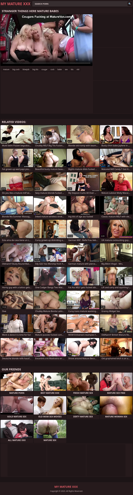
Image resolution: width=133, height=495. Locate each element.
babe (59, 69)
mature (6, 69)
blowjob (26, 69)
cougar (44, 69)
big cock (15, 69)
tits (72, 69)
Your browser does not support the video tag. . (46, 40)
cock (52, 69)
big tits (35, 69)
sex (66, 69)
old (78, 69)
